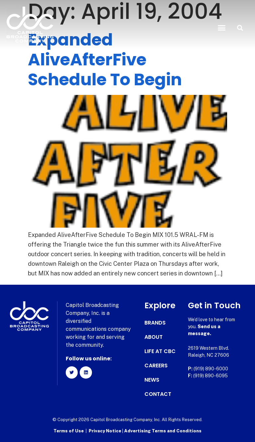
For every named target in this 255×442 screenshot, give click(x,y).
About (153, 337)
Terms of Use (68, 430)
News (151, 380)
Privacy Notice (105, 430)
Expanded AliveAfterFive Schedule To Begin (105, 59)
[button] (221, 28)
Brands (155, 323)
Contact (157, 394)
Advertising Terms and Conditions (163, 430)
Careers (156, 365)
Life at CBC (160, 351)
